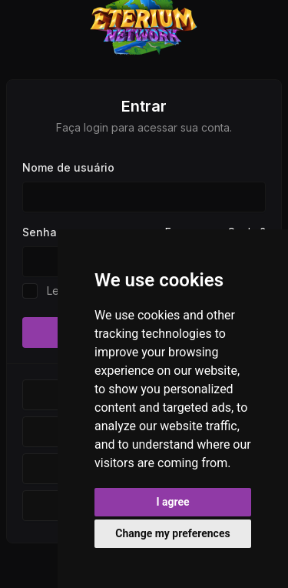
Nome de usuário (68, 167)
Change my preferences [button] (172, 533)
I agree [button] (172, 502)
